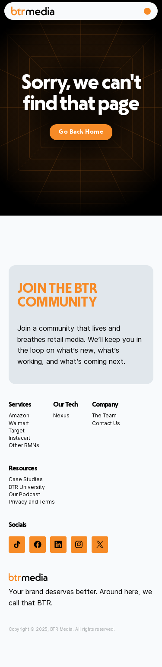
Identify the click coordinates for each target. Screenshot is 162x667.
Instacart (19, 438)
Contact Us (106, 423)
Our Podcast (24, 494)
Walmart (19, 423)
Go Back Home (81, 132)
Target (17, 430)
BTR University (27, 487)
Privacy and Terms (32, 501)
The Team (104, 415)
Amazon (19, 415)
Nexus (61, 415)
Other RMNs (24, 445)
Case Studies (26, 479)
